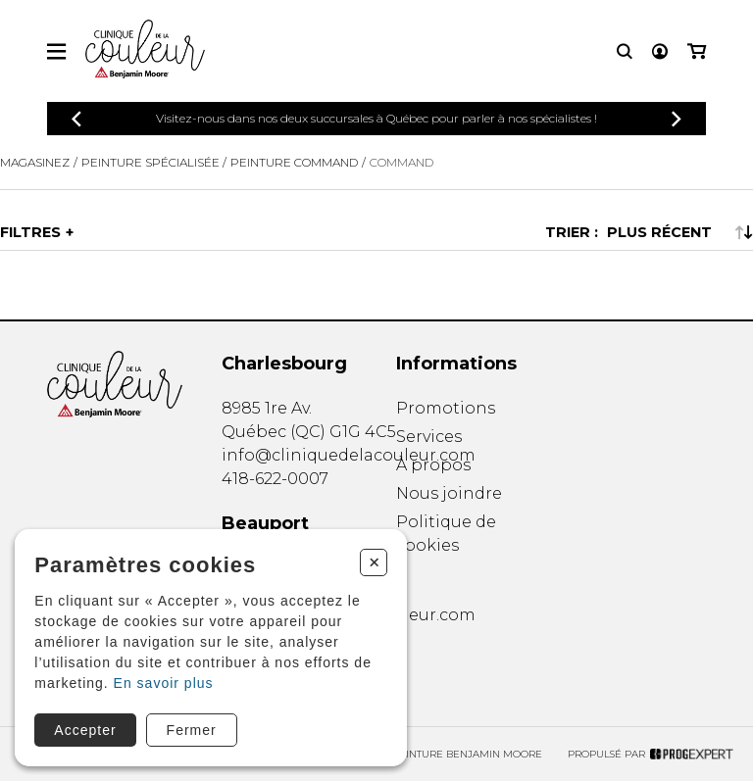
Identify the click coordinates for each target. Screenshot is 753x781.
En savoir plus (164, 683)
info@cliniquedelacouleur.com (349, 455)
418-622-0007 (275, 478)
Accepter (85, 730)
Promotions (445, 408)
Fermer (192, 730)
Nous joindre (449, 493)
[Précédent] (76, 119)
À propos (433, 465)
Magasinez (35, 162)
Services (429, 436)
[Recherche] (624, 51)
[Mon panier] (696, 51)
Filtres (30, 232)
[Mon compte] (660, 51)
